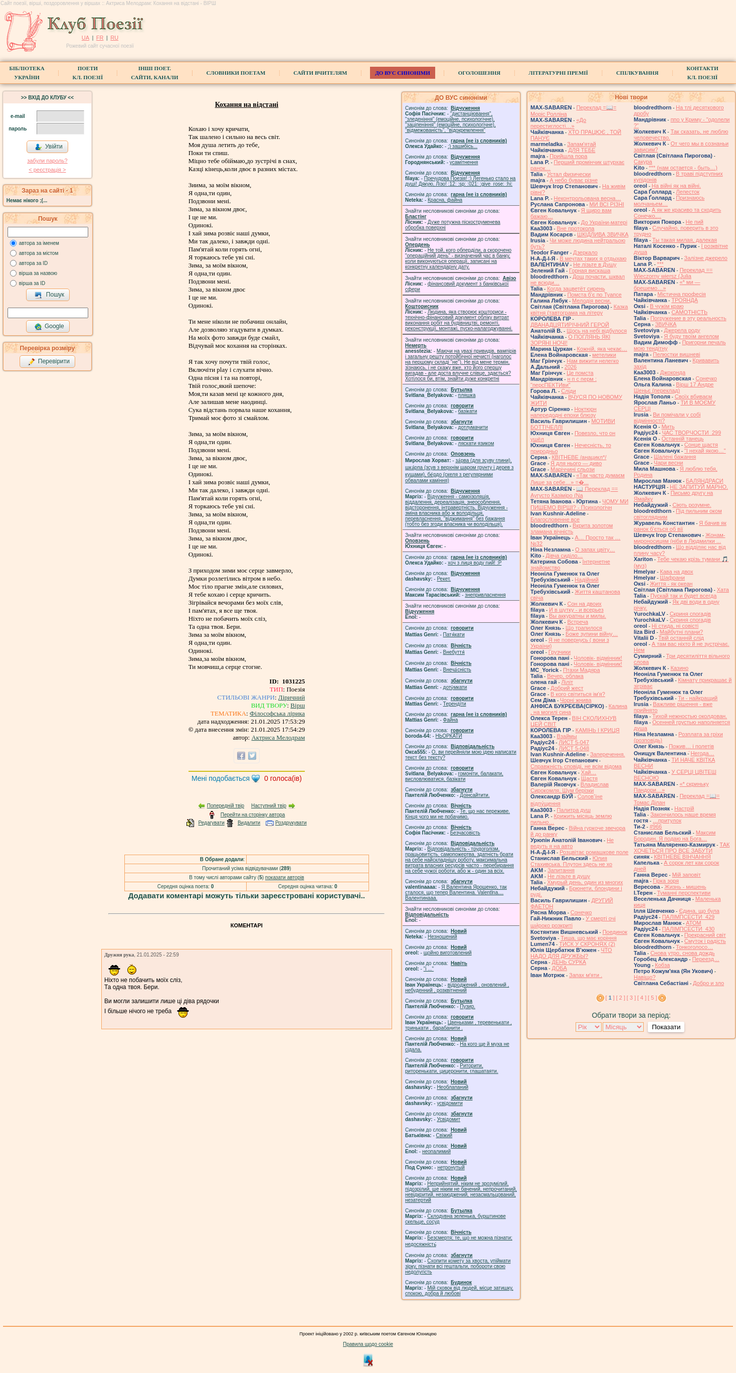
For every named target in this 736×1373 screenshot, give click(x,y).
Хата (723, 590)
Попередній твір (225, 805)
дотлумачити (473, 427)
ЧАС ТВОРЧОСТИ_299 (691, 433)
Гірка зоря (666, 881)
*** (660, 264)
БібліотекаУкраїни (26, 72)
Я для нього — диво (576, 463)
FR (100, 38)
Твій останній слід (681, 638)
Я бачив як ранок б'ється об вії (680, 526)
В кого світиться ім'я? (577, 694)
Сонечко (581, 912)
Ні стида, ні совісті (675, 626)
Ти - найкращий (697, 698)
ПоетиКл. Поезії (88, 72)
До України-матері (604, 222)
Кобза (662, 965)
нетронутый (450, 1167)
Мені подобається (221, 778)
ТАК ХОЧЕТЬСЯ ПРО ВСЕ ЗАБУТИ (681, 848)
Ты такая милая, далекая (684, 240)
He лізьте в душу (568, 876)
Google (49, 327)
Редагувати (211, 823)
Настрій (684, 808)
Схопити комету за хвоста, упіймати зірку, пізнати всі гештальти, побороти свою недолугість (457, 1266)
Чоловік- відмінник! (598, 658)
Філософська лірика (277, 713)
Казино (679, 668)
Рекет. (444, 579)
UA (85, 38)
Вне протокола (575, 228)
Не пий (694, 222)
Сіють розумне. (691, 505)
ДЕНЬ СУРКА (568, 962)
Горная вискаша (589, 270)
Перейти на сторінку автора (253, 814)
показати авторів (284, 877)
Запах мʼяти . (585, 975)
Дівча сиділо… (564, 556)
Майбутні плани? (681, 632)
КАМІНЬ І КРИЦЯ (598, 730)
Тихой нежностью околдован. (689, 716)
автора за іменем (39, 243)
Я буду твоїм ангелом (691, 336)
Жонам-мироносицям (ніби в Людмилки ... (679, 538)
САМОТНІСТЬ (689, 312)
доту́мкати (455, 687)
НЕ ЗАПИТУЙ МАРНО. (699, 487)
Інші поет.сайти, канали (154, 72)
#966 (656, 826)
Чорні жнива (576, 700)
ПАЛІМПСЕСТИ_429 (688, 917)
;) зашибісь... (462, 146)
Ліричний (291, 697)
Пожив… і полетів (691, 746)
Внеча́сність (457, 669)
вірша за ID (32, 283)
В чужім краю (666, 306)
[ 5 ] (652, 998)
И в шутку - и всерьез (576, 610)
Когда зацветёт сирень (576, 289)
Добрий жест (566, 688)
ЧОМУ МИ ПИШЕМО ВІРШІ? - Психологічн (579, 504)
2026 (571, 367)
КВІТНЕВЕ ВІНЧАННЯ (682, 857)
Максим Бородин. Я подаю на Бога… (674, 836)
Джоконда (672, 372)
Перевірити (49, 362)
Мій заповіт (686, 875)
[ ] (610, 998)
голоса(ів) (283, 778)
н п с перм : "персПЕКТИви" (563, 382)
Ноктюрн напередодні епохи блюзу (563, 412)
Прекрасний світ (705, 935)
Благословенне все (555, 519)
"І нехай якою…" (705, 451)
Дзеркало (585, 252)
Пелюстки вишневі (676, 354)
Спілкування (637, 73)
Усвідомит (448, 1119)
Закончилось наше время (683, 814)
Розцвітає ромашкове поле (594, 852)
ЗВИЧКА (665, 324)
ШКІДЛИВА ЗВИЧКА (602, 234)
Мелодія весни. (591, 301)
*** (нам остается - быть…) (683, 168)
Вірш (297, 705)
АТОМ (693, 923)
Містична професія (681, 294)
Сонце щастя (701, 445)
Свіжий (444, 1135)
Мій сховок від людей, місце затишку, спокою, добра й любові (459, 1290)
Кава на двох (676, 572)
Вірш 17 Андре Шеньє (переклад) (673, 387)
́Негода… (702, 753)
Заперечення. (607, 754)
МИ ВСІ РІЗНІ (607, 204)
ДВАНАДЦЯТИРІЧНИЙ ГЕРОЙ (569, 325)
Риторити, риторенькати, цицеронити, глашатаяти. (451, 1068)
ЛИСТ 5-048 (574, 748)
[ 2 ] (620, 998)
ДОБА (559, 968)
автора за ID (33, 263)
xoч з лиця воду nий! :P (474, 563)
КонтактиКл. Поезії (702, 72)
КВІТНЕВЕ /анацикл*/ (578, 457)
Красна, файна (445, 200)
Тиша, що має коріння (589, 938)
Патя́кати (454, 634)
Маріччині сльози (572, 469)
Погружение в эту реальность (688, 318)
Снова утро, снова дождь (682, 953)
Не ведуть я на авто (572, 843)
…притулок (667, 820)
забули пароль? (47, 161)
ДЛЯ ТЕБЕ (581, 150)
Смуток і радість (705, 941)
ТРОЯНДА (684, 300)
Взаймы (567, 736)
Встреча (577, 622)
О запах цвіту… (595, 549)
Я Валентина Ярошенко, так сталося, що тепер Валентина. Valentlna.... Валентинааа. (456, 892)
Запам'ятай (581, 144)
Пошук (49, 295)
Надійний (586, 580)
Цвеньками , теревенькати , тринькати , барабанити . (458, 1025)
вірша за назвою (38, 273)
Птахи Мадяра (581, 670)
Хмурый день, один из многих (585, 882)
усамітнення (464, 162)
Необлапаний (452, 1087)
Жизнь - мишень (685, 887)
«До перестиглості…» (558, 123)
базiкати (467, 411)
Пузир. (467, 1006)
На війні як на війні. (676, 186)
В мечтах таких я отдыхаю (593, 258)
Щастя (589, 778)
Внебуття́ (454, 652)
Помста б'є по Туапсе (594, 295)
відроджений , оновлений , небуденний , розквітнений (457, 987)
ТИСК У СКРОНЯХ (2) (587, 944)
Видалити (249, 823)
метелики (604, 355)
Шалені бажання (675, 457)
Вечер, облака (565, 676)
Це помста (580, 373)
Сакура (643, 162)
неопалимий (436, 1151)
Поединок (615, 932)
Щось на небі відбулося (597, 331)
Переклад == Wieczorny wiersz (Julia (673, 273)
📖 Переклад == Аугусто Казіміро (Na (574, 492)
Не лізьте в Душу (594, 264)
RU (114, 38)
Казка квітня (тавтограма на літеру (579, 310)
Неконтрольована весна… (587, 198)
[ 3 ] (631, 998)
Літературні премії (558, 73)
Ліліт (568, 682)
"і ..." (429, 969)
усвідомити (449, 1103)
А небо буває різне (573, 180)
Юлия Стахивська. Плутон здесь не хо (571, 861)
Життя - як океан (671, 584)
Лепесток (687, 192)
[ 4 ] (641, 998)
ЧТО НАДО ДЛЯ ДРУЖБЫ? (571, 953)
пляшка (467, 395)
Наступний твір (268, 805)
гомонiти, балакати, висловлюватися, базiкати (454, 776)
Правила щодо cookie (368, 1344)
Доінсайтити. (474, 795)
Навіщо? (645, 977)
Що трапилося (584, 628)
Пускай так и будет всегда (683, 596)
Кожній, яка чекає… (602, 349)
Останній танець (682, 439)
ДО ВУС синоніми (402, 73)
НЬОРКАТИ (449, 736)
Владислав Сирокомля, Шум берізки (569, 787)
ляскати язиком (476, 443)
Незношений (442, 936)
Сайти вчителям (320, 73)
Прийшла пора (568, 156)
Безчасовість (465, 833)
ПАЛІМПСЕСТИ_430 (688, 929)
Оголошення (479, 73)
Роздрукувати (291, 823)
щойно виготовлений (448, 952)
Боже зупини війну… (592, 634)
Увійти (49, 147)
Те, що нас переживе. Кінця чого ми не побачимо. (457, 813)
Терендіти (454, 704)
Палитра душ (574, 810)
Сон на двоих (584, 604)
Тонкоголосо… (694, 947)
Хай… (589, 772)
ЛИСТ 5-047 (574, 742)
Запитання (561, 870)
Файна (450, 720)
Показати (666, 1027)
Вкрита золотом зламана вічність (571, 528)
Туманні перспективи (684, 893)
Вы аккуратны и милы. (577, 616)
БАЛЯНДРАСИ (704, 481)
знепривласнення (485, 595)
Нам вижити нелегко (593, 361)
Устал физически (569, 174)
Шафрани (672, 578)
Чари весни (668, 463)
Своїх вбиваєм (693, 396)
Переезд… (705, 959)
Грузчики (559, 652)
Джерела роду (682, 330)
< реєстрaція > (47, 170)
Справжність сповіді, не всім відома (576, 766)
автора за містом (39, 253)
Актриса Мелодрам (278, 737)
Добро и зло (708, 983)
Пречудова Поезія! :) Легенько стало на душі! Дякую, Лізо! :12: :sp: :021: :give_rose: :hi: (460, 181)
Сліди (568, 391)
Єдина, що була (699, 911)
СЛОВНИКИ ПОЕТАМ (236, 73)
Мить (667, 427)
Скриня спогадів (690, 614)
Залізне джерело (705, 258)
